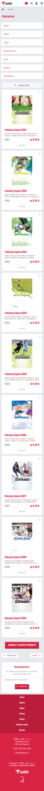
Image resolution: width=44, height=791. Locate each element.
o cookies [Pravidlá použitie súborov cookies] (13, 765)
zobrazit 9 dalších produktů (22, 645)
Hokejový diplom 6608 (15, 557)
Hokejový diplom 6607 (15, 496)
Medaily (22, 702)
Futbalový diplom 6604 (16, 313)
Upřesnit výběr (22, 85)
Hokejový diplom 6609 (15, 618)
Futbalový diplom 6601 (16, 130)
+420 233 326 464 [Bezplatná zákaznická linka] (22, 748)
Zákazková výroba (22, 724)
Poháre (22, 697)
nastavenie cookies (27, 765)
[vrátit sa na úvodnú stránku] (22, 772)
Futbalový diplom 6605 (16, 374)
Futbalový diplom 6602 (16, 191)
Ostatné (22, 719)
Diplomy (22, 713)
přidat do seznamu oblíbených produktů (39, 93)
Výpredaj (22, 730)
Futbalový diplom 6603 (16, 252)
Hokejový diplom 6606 (15, 435)
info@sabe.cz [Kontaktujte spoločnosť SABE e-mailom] (22, 753)
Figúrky (22, 708)
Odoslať (21, 686)
